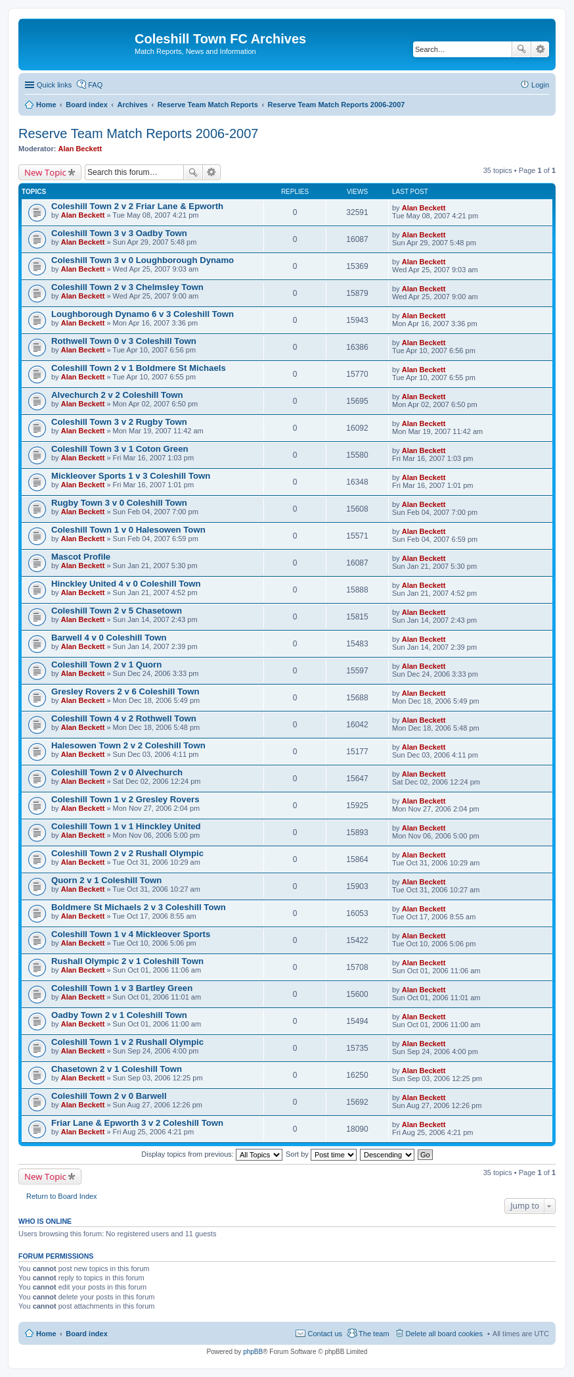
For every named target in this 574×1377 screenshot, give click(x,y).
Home (46, 1334)
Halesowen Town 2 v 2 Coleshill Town (128, 745)
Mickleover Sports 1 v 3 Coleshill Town (130, 476)
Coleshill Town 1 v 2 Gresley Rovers (125, 799)
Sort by (321, 1154)
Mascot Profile (80, 557)
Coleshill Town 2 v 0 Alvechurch (117, 772)
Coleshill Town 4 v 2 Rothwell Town (123, 718)
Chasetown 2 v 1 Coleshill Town (116, 1069)
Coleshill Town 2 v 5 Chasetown (116, 611)
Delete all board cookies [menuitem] (444, 1334)
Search (521, 49)
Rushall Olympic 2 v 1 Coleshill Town (127, 961)
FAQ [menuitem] (95, 85)
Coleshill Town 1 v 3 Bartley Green (121, 988)
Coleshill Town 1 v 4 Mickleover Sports (130, 934)
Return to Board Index (61, 1196)
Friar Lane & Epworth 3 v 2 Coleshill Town (137, 1123)
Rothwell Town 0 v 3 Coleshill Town (123, 341)
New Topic (45, 172)
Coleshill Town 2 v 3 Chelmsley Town (127, 287)
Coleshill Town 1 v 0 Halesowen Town (128, 530)
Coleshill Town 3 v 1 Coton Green (119, 449)
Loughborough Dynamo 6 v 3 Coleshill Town (142, 314)
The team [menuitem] (374, 1334)
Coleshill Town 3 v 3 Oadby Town (119, 233)
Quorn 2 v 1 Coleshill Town (106, 880)
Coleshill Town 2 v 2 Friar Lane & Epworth (137, 206)
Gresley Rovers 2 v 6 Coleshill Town (125, 691)
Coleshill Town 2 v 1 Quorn (106, 664)
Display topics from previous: (211, 1154)
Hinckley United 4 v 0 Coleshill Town (126, 584)
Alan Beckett (80, 149)
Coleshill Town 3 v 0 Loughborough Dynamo (142, 260)
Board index (87, 1334)
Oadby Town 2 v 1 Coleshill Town (119, 1015)
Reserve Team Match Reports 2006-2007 (138, 133)
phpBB (253, 1351)
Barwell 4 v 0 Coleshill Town (109, 637)
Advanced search (540, 49)
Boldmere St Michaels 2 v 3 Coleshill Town (138, 907)
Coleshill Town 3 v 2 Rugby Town (119, 422)
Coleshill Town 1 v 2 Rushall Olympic (127, 1042)
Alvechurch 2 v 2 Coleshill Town (117, 395)
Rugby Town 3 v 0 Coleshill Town (119, 503)
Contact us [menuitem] (324, 1334)
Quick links (54, 85)
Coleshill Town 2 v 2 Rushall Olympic (127, 853)
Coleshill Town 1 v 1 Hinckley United (126, 826)
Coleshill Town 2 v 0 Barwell (109, 1096)
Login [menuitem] (540, 85)
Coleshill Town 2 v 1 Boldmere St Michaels (138, 368)
